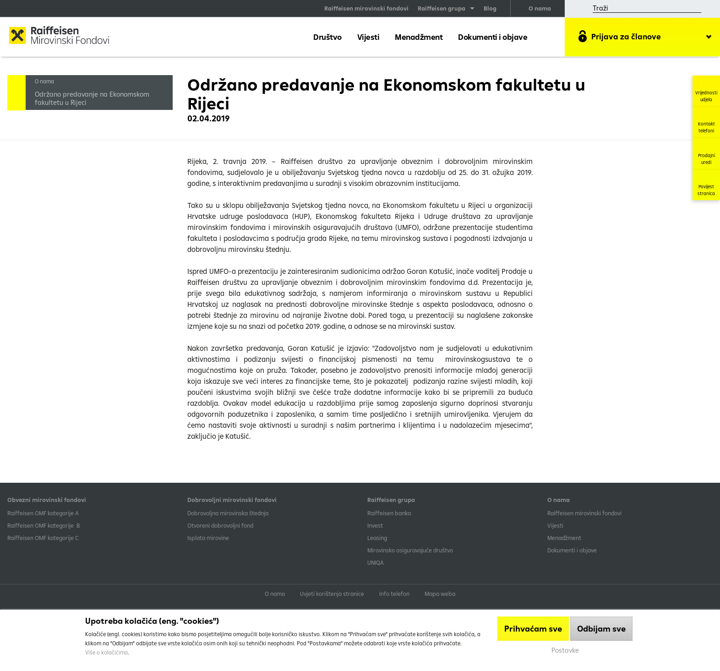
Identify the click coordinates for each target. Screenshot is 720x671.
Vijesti (368, 37)
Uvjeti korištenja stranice (332, 593)
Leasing (377, 537)
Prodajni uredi (706, 153)
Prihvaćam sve (533, 628)
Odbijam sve (601, 628)
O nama (540, 8)
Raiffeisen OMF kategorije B (43, 525)
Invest (375, 525)
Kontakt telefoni (706, 122)
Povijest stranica (706, 184)
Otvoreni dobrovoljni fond (220, 525)
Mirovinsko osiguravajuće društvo (410, 550)
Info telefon (394, 593)
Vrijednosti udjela (706, 91)
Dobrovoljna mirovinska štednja (227, 513)
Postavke (565, 650)
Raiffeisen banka (389, 513)
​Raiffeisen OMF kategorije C (43, 537)
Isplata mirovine (208, 537)
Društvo (327, 37)
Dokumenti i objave (492, 37)
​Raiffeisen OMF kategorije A (43, 513)
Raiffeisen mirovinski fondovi (366, 8)
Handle (16, 90)
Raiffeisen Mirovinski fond (66, 36)
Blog (490, 8)
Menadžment (418, 37)
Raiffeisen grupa (441, 8)
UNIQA (375, 562)
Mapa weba (440, 593)
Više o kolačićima (106, 652)
